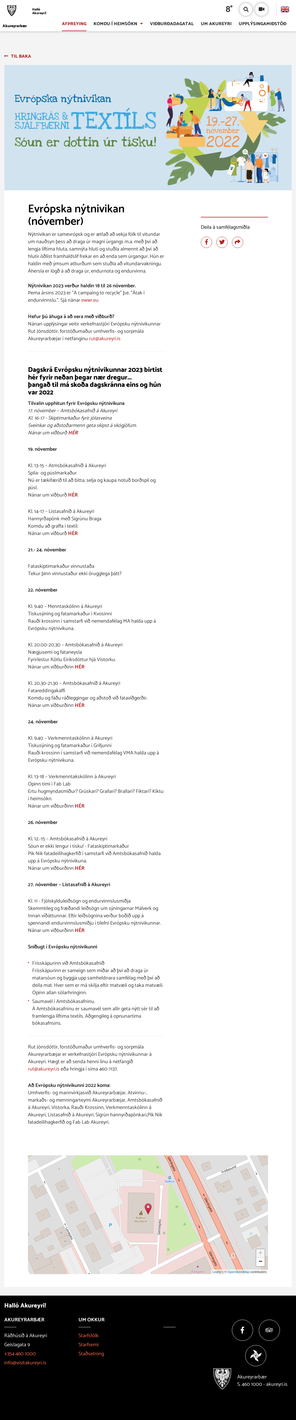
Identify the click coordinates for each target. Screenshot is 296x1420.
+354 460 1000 (20, 1354)
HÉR (73, 433)
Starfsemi (89, 1345)
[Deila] (237, 242)
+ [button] (260, 1253)
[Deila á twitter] (222, 242)
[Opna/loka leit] (246, 9)
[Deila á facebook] (206, 242)
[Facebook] (242, 1330)
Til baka (21, 56)
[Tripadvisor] (269, 1330)
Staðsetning (91, 1354)
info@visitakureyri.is (25, 1363)
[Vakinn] (255, 1355)
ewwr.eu (90, 300)
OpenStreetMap (238, 1272)
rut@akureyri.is (105, 339)
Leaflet (217, 1272)
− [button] (260, 1262)
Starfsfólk (89, 1335)
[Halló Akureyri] (26, 11)
